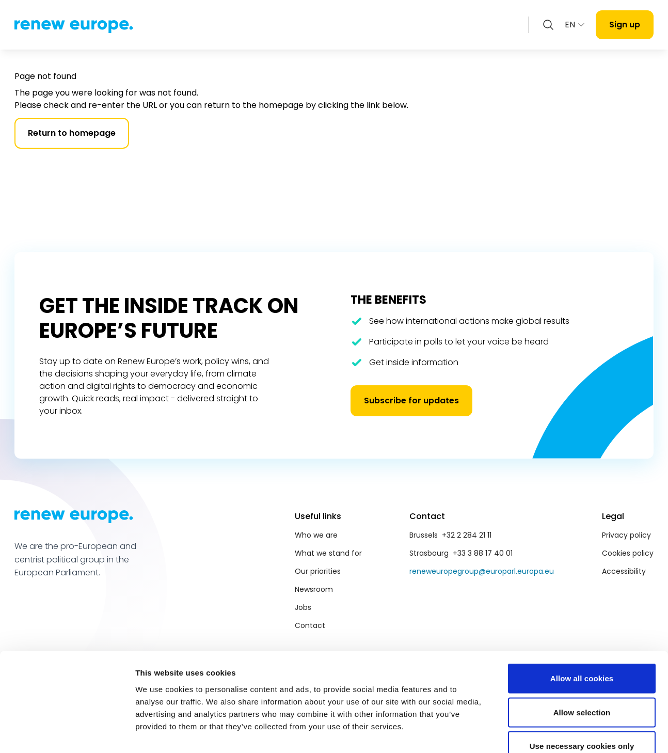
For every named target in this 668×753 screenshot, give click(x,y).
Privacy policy (626, 535)
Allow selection (582, 651)
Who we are (316, 535)
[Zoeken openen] (548, 25)
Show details (542, 732)
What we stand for (328, 553)
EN (575, 24)
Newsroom (314, 589)
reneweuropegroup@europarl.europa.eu (481, 571)
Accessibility (624, 571)
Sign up (624, 24)
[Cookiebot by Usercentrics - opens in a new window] (67, 733)
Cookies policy (628, 553)
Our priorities (318, 571)
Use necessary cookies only (582, 685)
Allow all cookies (582, 617)
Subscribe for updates (411, 400)
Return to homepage (72, 133)
